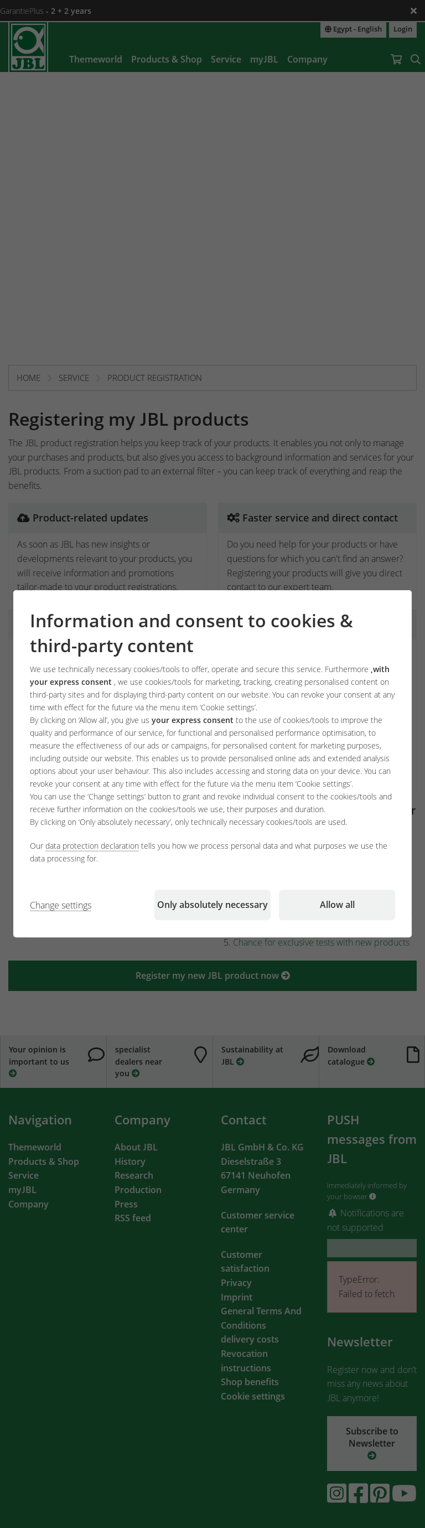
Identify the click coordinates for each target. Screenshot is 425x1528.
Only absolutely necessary (212, 905)
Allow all (337, 905)
